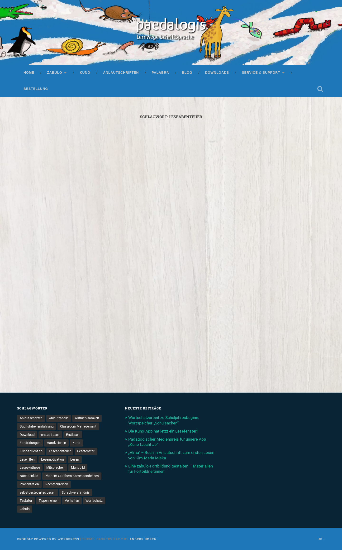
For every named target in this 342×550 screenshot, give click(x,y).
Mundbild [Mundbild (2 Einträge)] (78, 467)
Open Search (320, 89)
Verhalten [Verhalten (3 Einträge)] (72, 500)
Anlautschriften (121, 72)
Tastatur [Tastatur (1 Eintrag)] (26, 500)
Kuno (85, 72)
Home (29, 72)
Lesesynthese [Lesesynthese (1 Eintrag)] (30, 467)
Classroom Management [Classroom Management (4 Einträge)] (78, 426)
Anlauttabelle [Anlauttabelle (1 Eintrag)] (58, 418)
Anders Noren (143, 539)
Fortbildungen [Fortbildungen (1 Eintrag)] (30, 443)
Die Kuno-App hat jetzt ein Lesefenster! (163, 431)
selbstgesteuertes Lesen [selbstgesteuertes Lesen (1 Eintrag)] (37, 492)
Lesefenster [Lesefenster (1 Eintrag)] (86, 451)
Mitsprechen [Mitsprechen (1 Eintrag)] (55, 467)
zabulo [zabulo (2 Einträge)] (25, 509)
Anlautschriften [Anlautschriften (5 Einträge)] (31, 418)
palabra (160, 72)
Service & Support (261, 72)
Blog (187, 72)
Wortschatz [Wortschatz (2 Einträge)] (94, 500)
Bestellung (36, 89)
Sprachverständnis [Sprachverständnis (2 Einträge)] (76, 492)
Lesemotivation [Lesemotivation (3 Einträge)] (52, 459)
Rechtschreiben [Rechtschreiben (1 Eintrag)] (56, 484)
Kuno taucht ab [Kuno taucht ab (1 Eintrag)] (31, 451)
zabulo (54, 72)
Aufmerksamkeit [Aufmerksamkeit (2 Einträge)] (87, 418)
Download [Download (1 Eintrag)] (27, 435)
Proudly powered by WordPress (48, 539)
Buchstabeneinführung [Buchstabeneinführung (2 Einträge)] (37, 426)
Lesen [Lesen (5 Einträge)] (74, 459)
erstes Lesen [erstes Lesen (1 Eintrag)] (50, 435)
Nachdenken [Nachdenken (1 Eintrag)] (29, 476)
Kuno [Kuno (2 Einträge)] (76, 443)
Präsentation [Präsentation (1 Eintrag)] (29, 484)
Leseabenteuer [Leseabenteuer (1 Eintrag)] (60, 451)
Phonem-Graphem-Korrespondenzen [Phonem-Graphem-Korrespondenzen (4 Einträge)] (72, 476)
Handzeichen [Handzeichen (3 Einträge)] (56, 443)
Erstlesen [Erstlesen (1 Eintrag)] (73, 435)
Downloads (217, 72)
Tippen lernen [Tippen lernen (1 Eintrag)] (48, 500)
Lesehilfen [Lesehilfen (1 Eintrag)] (27, 459)
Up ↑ (321, 539)
